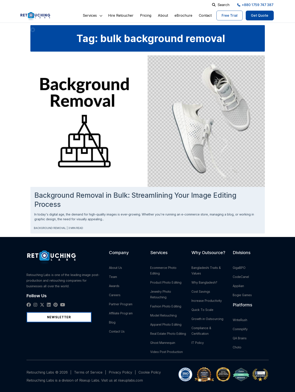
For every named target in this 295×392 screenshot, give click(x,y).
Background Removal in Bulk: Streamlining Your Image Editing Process (135, 200)
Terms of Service (88, 372)
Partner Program (121, 304)
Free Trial (229, 15)
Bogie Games (242, 295)
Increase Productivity (206, 300)
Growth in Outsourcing (207, 319)
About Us (115, 268)
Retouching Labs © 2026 (47, 372)
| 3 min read (75, 228)
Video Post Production (166, 352)
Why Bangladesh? (204, 282)
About (163, 15)
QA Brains (240, 338)
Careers (115, 295)
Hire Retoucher (120, 15)
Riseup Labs (89, 380)
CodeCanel (241, 277)
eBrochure (183, 15)
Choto (237, 347)
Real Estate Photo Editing (168, 333)
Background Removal (50, 228)
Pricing (145, 15)
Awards (114, 286)
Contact (205, 15)
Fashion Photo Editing (165, 306)
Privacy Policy (120, 372)
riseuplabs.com (130, 380)
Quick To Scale (202, 310)
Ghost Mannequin (162, 343)
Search (220, 5)
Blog (112, 322)
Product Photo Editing (165, 282)
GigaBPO (239, 268)
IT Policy (197, 343)
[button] (90, 15)
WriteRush (240, 320)
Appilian (238, 286)
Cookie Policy (149, 372)
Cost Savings (200, 291)
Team (113, 277)
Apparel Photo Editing (165, 324)
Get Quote (260, 15)
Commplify (240, 329)
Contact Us (117, 331)
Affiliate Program (121, 313)
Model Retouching (163, 315)
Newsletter (59, 317)
